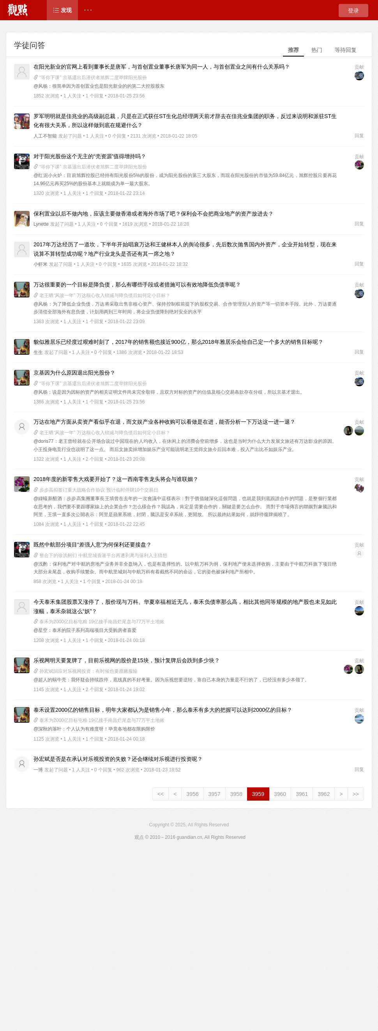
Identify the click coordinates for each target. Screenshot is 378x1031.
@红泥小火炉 (48, 175)
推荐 (293, 50)
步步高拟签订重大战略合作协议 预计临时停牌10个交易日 (96, 490)
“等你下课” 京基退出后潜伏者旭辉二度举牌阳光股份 (90, 77)
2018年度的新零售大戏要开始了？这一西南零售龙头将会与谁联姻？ (116, 479)
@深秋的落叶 (48, 729)
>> (356, 794)
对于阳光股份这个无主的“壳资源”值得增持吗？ (90, 156)
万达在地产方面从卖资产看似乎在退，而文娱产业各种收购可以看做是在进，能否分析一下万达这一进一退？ (164, 422)
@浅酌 (41, 564)
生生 (38, 352)
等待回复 (346, 50)
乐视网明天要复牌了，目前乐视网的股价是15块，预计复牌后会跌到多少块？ (127, 660)
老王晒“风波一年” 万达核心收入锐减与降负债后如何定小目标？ (102, 295)
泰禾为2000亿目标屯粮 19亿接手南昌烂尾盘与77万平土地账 (99, 621)
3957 (214, 794)
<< (160, 794)
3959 (258, 794)
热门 (316, 50)
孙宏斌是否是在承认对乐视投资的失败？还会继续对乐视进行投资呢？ (118, 759)
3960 (280, 794)
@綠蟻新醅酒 (48, 498)
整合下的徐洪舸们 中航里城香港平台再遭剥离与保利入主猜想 (100, 555)
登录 (353, 10)
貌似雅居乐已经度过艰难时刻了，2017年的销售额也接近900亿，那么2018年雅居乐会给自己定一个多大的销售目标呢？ (178, 342)
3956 (192, 794)
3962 (324, 794)
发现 (62, 10)
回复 (359, 135)
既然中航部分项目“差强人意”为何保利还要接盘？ (93, 544)
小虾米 (41, 264)
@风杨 (41, 86)
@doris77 (44, 441)
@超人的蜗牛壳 (50, 680)
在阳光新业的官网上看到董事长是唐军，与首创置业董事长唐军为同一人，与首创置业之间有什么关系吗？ (162, 67)
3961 (302, 794)
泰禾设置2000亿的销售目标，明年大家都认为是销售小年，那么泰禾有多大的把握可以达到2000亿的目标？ (163, 710)
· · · (88, 10)
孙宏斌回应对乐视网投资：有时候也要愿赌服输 (86, 671)
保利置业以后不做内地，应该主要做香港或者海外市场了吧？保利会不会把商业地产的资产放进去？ (154, 213)
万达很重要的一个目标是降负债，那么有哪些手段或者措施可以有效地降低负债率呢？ (137, 284)
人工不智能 (45, 136)
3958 (236, 794)
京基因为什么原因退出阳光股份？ (74, 373)
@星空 (41, 630)
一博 (38, 770)
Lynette (41, 224)
